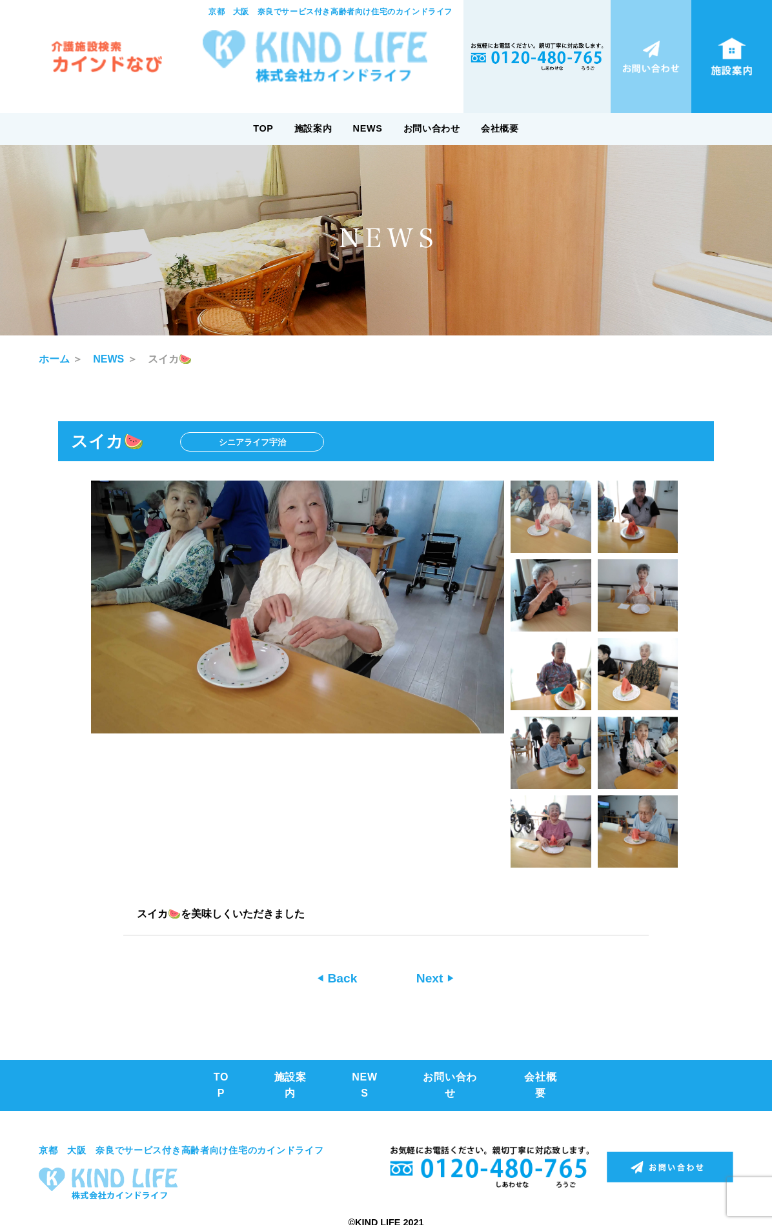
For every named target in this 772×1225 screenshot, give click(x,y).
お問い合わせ (431, 128)
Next (431, 978)
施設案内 (313, 128)
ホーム (54, 359)
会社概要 (500, 128)
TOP (263, 128)
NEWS (368, 128)
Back (340, 978)
